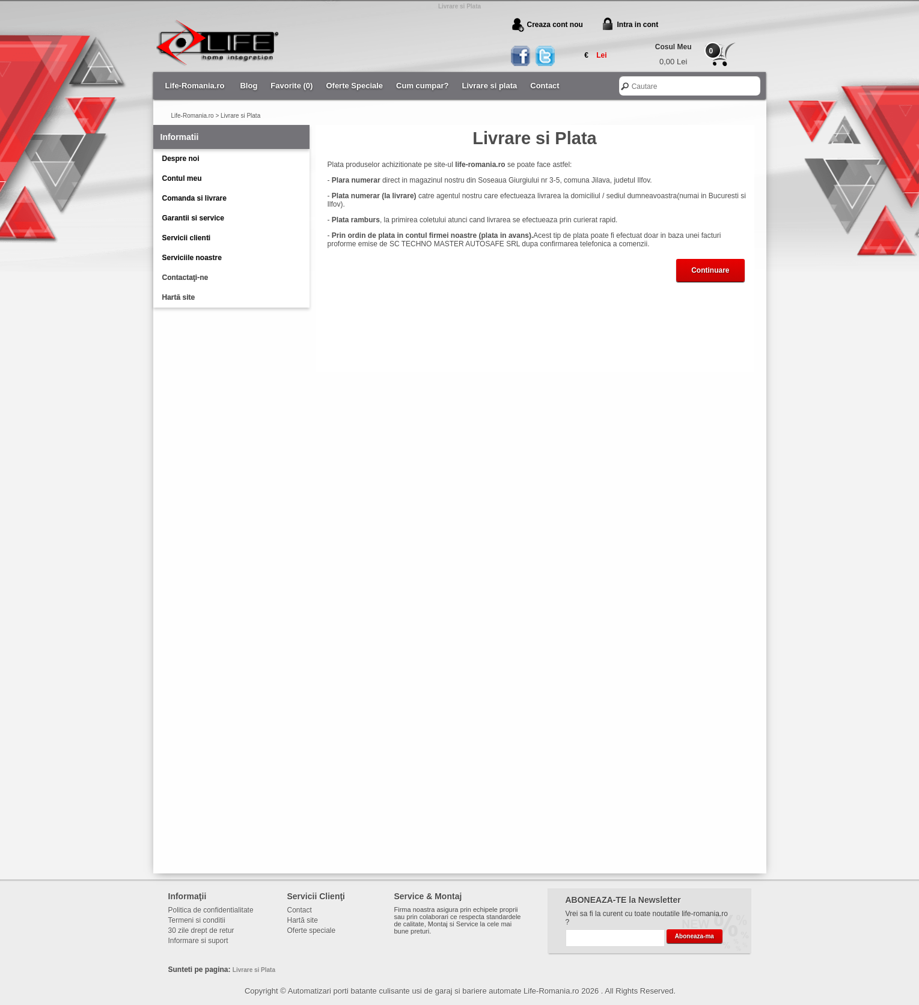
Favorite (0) (291, 85)
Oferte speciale (311, 930)
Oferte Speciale (354, 85)
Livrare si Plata (240, 115)
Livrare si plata (490, 85)
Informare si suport (198, 941)
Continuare (710, 270)
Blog (248, 85)
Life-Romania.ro (195, 85)
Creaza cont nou (555, 24)
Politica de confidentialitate (211, 910)
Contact (544, 85)
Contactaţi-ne (185, 277)
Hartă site (178, 297)
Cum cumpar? (422, 85)
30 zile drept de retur (201, 930)
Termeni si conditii (196, 920)
